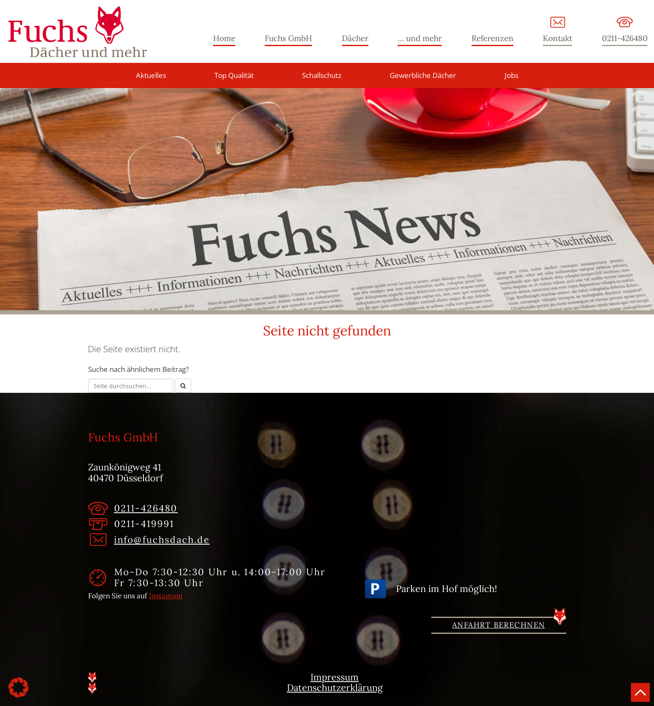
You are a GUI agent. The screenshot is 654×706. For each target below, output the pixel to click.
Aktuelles (151, 75)
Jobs (512, 75)
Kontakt (557, 38)
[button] (18, 687)
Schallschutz (321, 75)
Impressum (334, 677)
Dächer (355, 38)
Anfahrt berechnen (498, 625)
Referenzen (492, 38)
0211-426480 (625, 38)
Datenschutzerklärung (335, 688)
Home (224, 38)
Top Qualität (234, 75)
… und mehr (420, 38)
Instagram (165, 595)
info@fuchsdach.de (162, 539)
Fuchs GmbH (77, 31)
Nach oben (640, 692)
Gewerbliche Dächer (423, 75)
